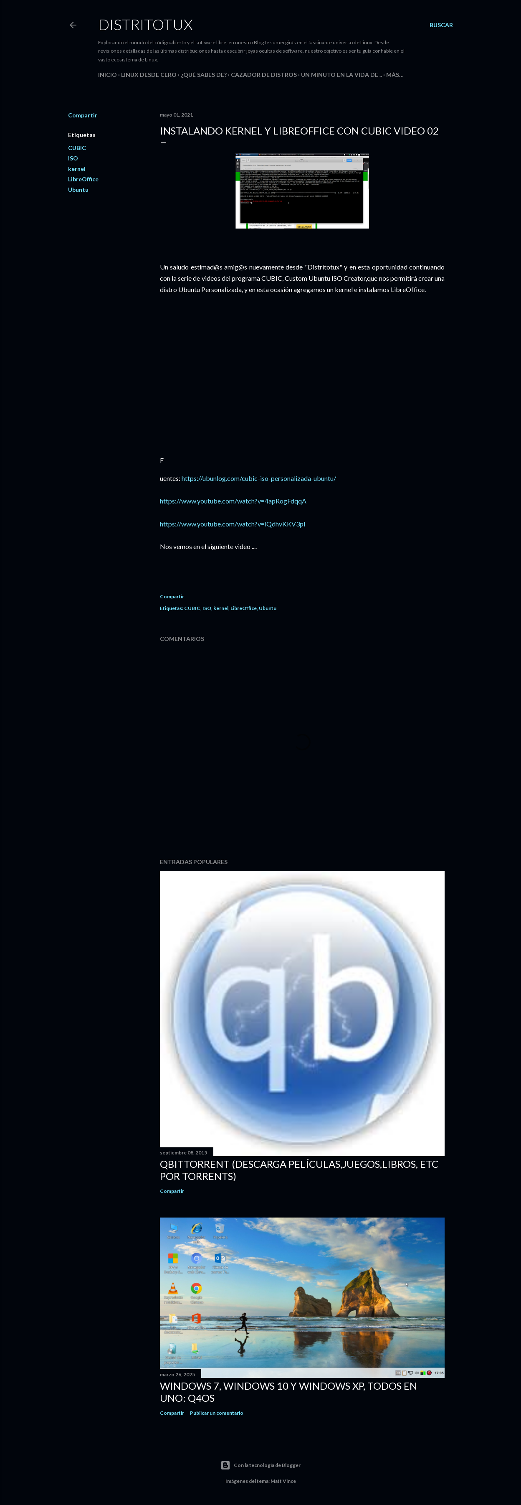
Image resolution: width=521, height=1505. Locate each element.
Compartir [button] (82, 115)
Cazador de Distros (264, 74)
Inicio (107, 74)
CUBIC (77, 147)
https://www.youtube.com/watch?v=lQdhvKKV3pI (233, 524)
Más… (395, 74)
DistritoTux (145, 24)
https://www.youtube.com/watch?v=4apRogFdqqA (233, 501)
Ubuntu (78, 189)
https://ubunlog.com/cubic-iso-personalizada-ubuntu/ (259, 478)
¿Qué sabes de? (204, 74)
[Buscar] (441, 25)
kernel (77, 168)
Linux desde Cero (149, 74)
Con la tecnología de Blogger (260, 1465)
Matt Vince (283, 1481)
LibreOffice (83, 179)
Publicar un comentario (216, 1413)
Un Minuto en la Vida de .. (341, 74)
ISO (73, 158)
